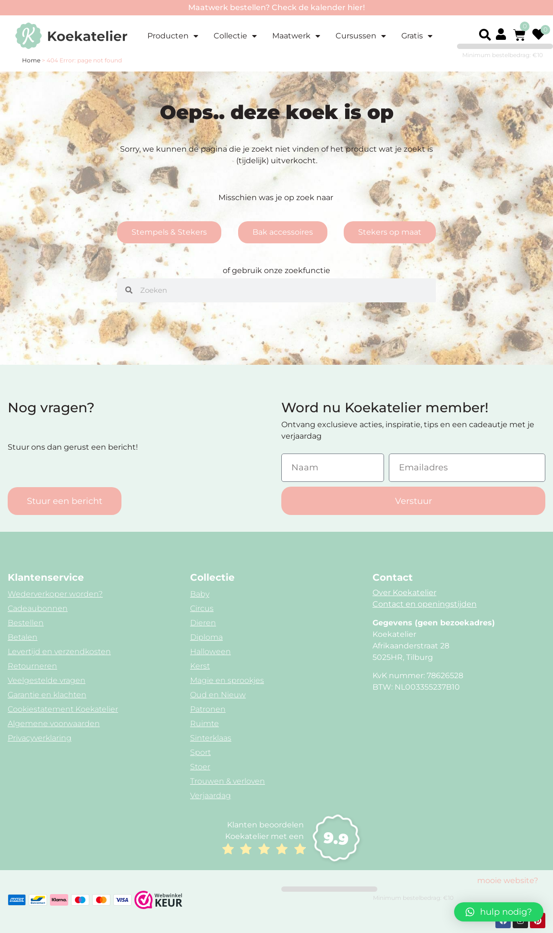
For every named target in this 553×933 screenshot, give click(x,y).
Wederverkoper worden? (55, 593)
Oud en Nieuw (218, 694)
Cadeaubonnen (38, 608)
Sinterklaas (210, 737)
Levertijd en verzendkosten (59, 651)
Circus (202, 608)
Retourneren (32, 665)
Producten (172, 36)
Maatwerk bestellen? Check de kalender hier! (276, 7)
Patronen (208, 709)
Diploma (206, 637)
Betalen (22, 637)
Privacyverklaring (40, 737)
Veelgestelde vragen (46, 680)
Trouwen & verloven (227, 781)
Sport (200, 752)
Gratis (417, 36)
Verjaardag (210, 795)
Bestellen (26, 622)
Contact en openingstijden (425, 604)
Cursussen (361, 36)
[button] (485, 35)
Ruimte (204, 723)
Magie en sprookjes (227, 680)
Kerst (200, 665)
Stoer (200, 766)
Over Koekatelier (404, 592)
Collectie (235, 36)
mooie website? (507, 880)
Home (31, 60)
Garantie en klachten (47, 694)
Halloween (210, 651)
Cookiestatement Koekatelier (63, 709)
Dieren (203, 622)
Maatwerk (296, 36)
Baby (199, 593)
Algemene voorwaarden (54, 723)
